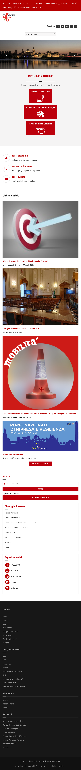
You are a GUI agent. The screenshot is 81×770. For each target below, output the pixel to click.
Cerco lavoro (10, 532)
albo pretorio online (10, 631)
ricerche (6, 642)
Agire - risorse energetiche (13, 721)
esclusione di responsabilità (26, 766)
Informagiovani (9, 732)
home (5, 616)
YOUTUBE (15, 570)
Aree (4, 624)
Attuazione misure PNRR (13, 454)
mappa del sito (8, 703)
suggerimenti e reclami (66, 3)
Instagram (15, 588)
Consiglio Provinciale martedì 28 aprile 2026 (21, 328)
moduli (25, 3)
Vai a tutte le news (41, 463)
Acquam (6, 747)
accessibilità (51, 766)
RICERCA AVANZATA (40, 497)
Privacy (8, 542)
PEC (9, 3)
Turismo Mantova (9, 743)
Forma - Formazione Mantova (14, 736)
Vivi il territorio (9, 639)
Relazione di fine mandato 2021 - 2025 (20, 522)
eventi (5, 620)
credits (5, 700)
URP (4, 3)
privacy (42, 766)
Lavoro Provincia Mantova (13, 739)
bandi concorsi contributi (40, 3)
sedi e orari (17, 3)
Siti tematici (7, 635)
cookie (61, 766)
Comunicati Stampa (12, 517)
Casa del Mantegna (10, 728)
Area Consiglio (9, 7)
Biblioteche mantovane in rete (14, 724)
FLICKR (13, 582)
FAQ (53, 3)
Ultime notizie (11, 195)
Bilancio (8, 547)
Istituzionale (7, 627)
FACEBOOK (15, 564)
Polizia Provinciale (12, 512)
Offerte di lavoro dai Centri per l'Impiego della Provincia (26, 261)
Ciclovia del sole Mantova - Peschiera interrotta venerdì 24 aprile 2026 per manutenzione (39, 413)
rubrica (5, 707)
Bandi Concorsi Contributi (15, 537)
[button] (6, 54)
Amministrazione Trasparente (29, 7)
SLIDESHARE (16, 576)
